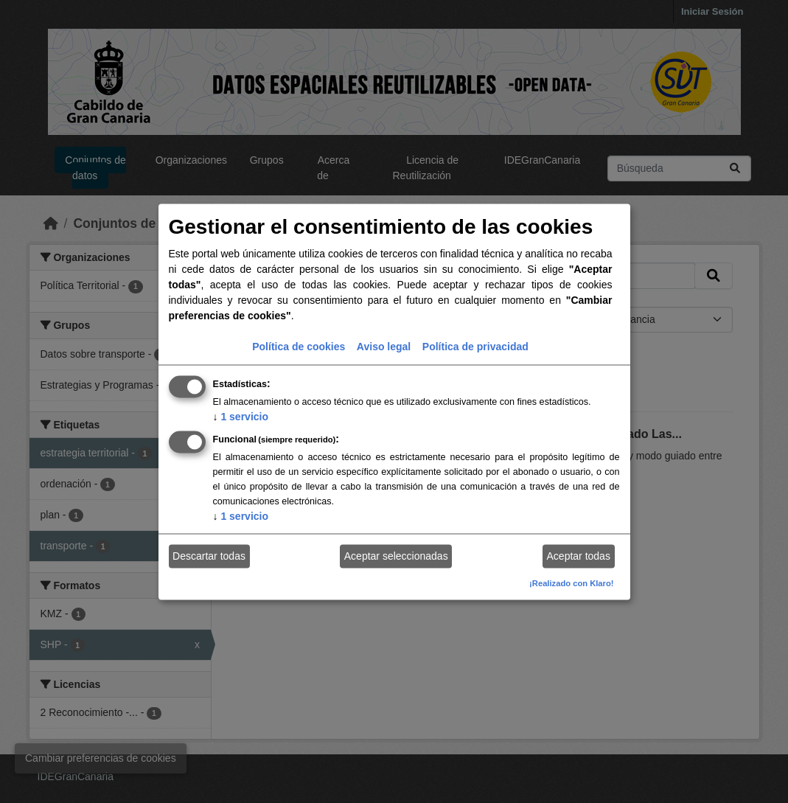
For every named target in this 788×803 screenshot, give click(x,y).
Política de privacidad (475, 346)
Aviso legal (384, 346)
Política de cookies (298, 346)
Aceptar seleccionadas (396, 556)
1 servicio (241, 416)
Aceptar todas (578, 556)
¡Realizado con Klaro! (571, 582)
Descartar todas (208, 556)
